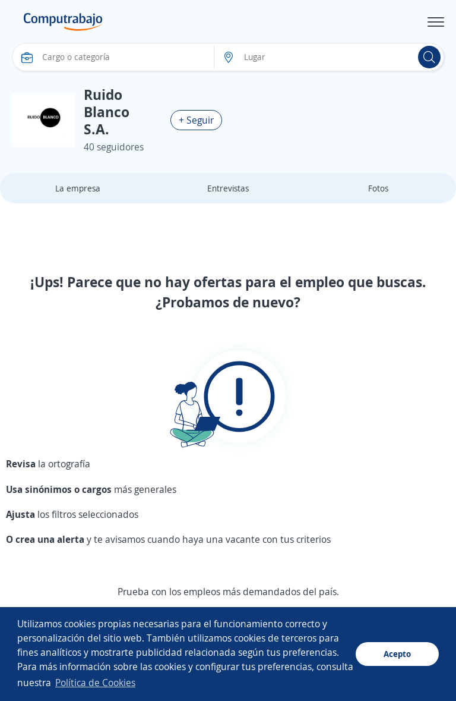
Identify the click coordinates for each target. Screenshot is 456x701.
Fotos (378, 188)
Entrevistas (228, 188)
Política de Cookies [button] (95, 682)
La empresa (77, 188)
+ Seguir (196, 120)
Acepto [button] (397, 653)
